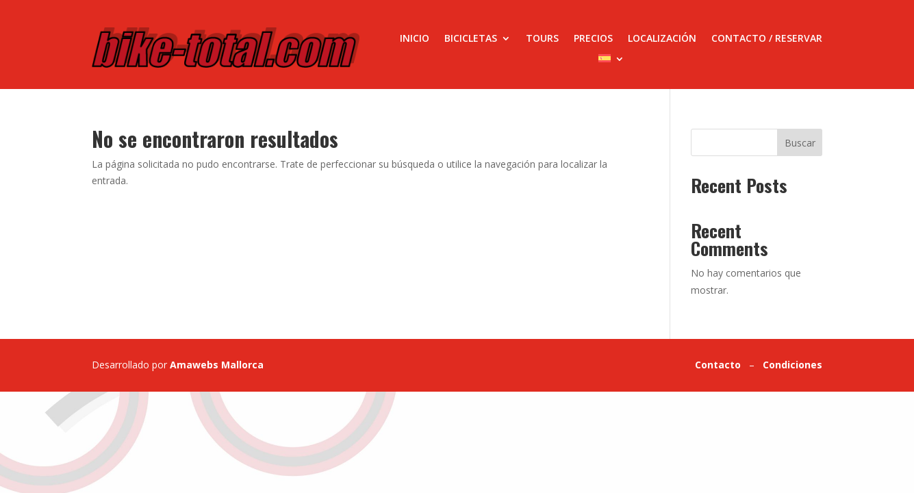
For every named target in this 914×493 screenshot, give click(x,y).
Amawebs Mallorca (217, 364)
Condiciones (792, 364)
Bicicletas (470, 39)
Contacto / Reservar (766, 39)
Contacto (718, 364)
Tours (542, 39)
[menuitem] (611, 61)
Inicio (414, 39)
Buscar (800, 142)
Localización (662, 39)
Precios (593, 39)
